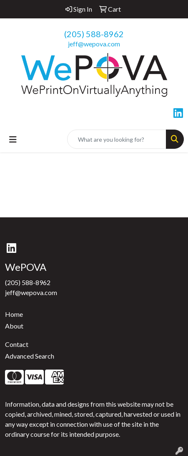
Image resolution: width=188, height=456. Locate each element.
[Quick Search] (116, 139)
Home (14, 314)
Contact (16, 344)
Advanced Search (29, 356)
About (14, 326)
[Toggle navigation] (13, 139)
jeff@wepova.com (94, 44)
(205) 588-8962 (94, 34)
